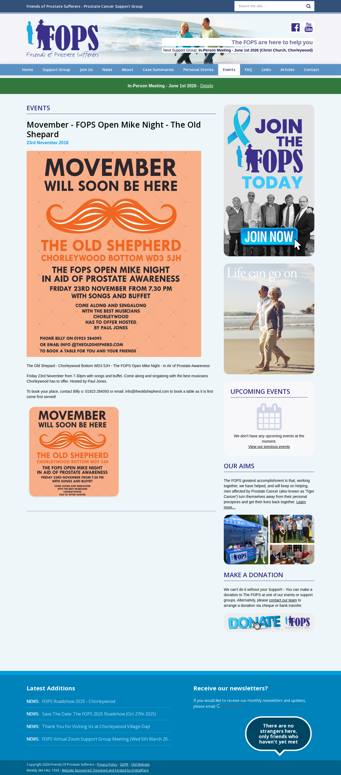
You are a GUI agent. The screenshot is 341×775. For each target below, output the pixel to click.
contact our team (283, 600)
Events (229, 69)
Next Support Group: (238, 50)
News (107, 69)
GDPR (124, 764)
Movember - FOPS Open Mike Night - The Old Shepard (114, 129)
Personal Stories (198, 69)
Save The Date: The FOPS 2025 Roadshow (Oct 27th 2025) (91, 714)
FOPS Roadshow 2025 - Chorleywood (71, 701)
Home (27, 69)
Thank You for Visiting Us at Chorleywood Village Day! (88, 726)
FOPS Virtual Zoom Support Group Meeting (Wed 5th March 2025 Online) (98, 739)
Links (266, 69)
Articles (287, 69)
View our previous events (269, 446)
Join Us (86, 69)
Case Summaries (158, 69)
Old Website (140, 764)
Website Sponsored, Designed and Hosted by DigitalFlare (105, 770)
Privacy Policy (107, 764)
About (127, 69)
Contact (311, 69)
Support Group (56, 69)
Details (206, 86)
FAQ (248, 69)
